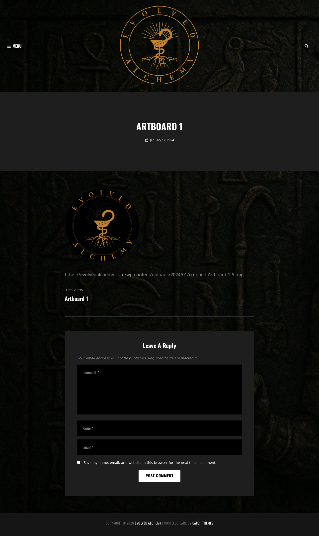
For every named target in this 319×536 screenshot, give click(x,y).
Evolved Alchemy (148, 523)
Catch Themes (203, 523)
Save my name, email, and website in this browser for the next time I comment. (150, 462)
